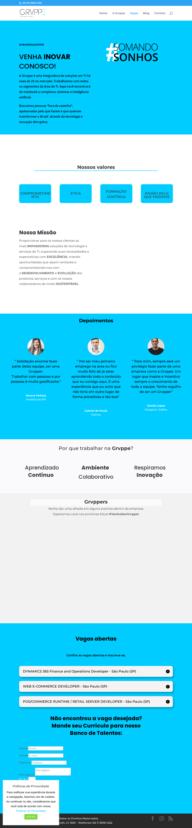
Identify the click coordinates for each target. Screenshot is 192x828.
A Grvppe (118, 13)
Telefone (25, 762)
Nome (23, 748)
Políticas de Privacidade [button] (31, 810)
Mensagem (26, 774)
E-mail (23, 755)
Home (103, 13)
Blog (146, 13)
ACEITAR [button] (31, 817)
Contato (159, 13)
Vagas (134, 13)
